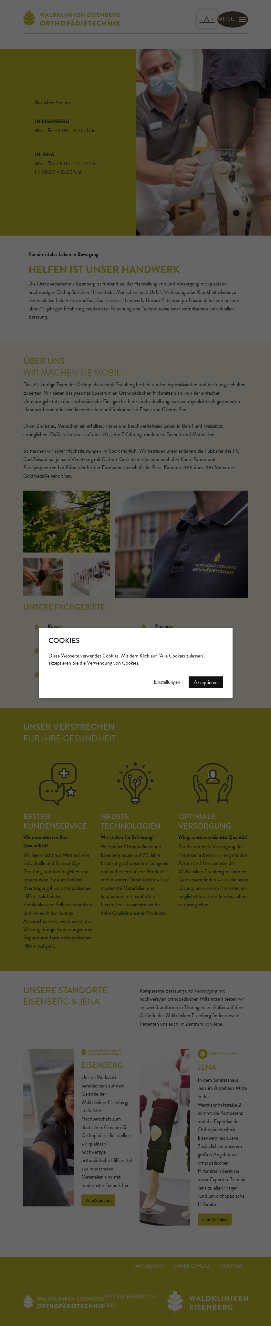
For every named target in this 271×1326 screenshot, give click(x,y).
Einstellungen (167, 682)
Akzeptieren (206, 682)
